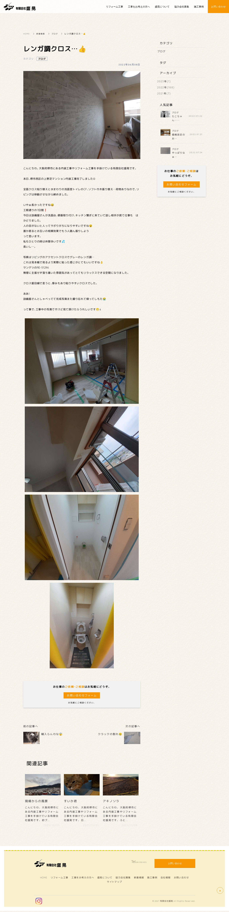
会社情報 (166, 878)
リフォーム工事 (59, 878)
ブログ (56, 33)
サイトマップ (114, 882)
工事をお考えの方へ (82, 878)
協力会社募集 (123, 878)
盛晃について (104, 878)
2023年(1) (164, 81)
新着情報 (41, 33)
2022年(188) (166, 87)
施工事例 (152, 878)
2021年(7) (164, 93)
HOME (26, 33)
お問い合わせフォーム (82, 695)
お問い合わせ (181, 878)
